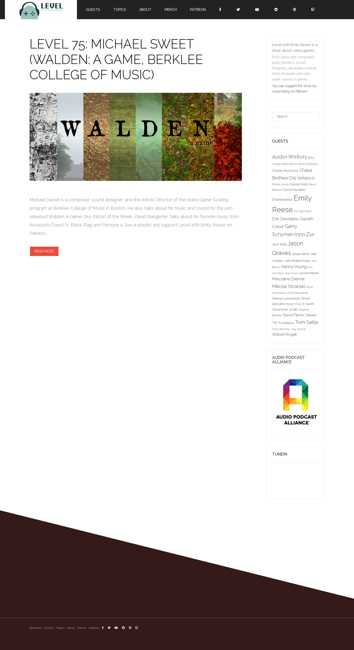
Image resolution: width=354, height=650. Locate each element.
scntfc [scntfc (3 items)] (293, 309)
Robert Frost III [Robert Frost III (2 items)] (295, 303)
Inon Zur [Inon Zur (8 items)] (304, 234)
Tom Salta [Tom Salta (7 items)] (306, 322)
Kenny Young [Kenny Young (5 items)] (294, 266)
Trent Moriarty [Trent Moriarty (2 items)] (281, 329)
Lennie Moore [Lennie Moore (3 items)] (309, 273)
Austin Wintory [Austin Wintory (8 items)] (289, 157)
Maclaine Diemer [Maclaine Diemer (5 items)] (288, 278)
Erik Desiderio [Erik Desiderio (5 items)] (285, 218)
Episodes (36, 628)
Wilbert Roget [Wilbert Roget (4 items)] (284, 334)
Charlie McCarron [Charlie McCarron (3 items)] (285, 171)
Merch (171, 10)
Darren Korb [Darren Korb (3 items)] (299, 184)
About (145, 10)
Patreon (198, 10)
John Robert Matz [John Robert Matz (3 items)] (297, 261)
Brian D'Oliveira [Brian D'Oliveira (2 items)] (308, 163)
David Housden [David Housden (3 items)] (294, 189)
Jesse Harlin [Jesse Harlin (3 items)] (301, 254)
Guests (93, 10)
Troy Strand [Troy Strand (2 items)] (298, 329)
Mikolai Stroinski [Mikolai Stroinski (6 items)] (288, 286)
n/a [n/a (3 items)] (291, 293)
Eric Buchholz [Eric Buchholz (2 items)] (302, 211)
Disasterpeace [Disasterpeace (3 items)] (282, 199)
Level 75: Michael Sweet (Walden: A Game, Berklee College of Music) (116, 59)
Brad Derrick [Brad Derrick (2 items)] (290, 163)
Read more (44, 251)
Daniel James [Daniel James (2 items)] (280, 184)
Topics (119, 10)
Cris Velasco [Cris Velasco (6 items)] (302, 177)
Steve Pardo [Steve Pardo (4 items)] (293, 315)
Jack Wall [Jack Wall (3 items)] (279, 244)
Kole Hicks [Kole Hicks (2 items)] (291, 273)
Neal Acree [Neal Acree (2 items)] (301, 292)
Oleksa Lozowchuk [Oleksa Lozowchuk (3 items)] (286, 298)
